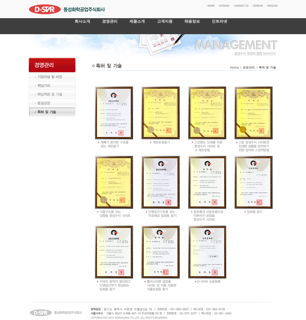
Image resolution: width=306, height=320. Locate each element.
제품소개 (137, 21)
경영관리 (109, 21)
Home (234, 67)
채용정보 (192, 21)
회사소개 (82, 21)
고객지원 (164, 21)
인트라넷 (219, 21)
